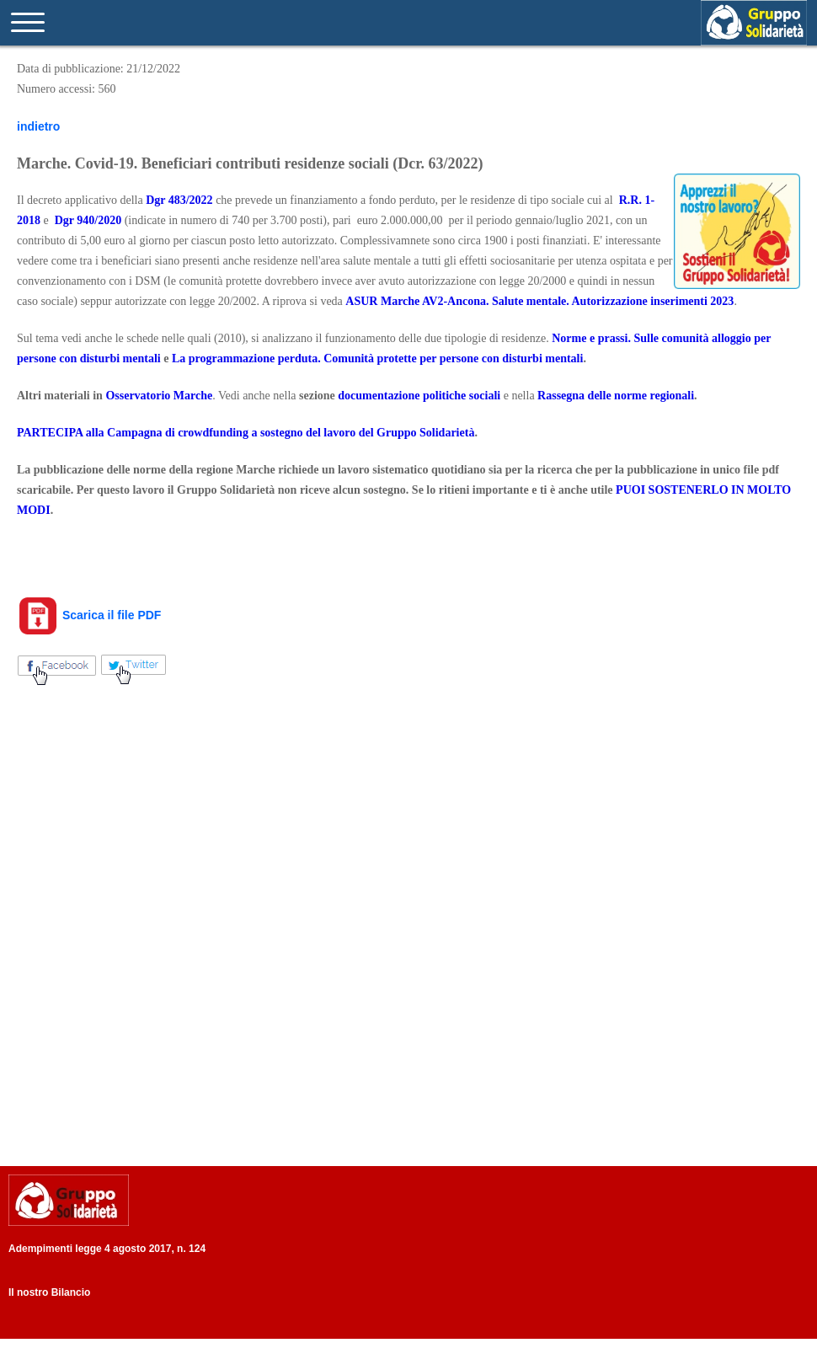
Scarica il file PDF (89, 615)
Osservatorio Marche (158, 395)
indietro (38, 126)
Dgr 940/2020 (88, 220)
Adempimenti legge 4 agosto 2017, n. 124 (107, 1249)
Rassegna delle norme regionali (615, 395)
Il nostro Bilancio (49, 1292)
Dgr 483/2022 (179, 200)
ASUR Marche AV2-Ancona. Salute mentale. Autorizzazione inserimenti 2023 (539, 301)
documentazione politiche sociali (419, 395)
